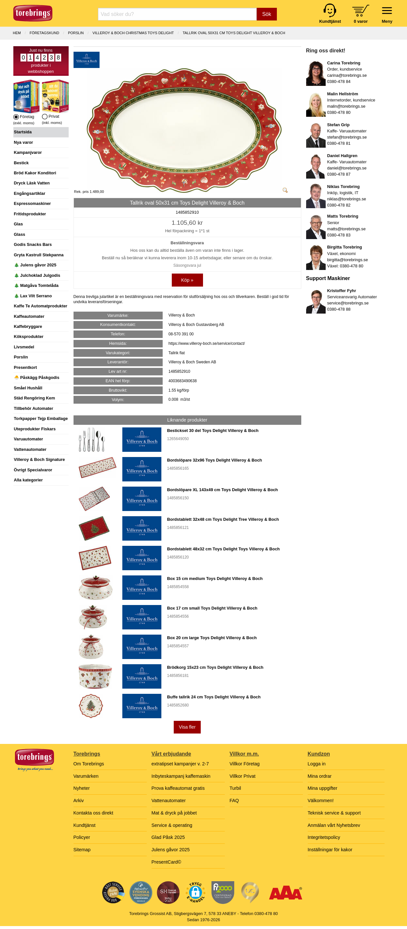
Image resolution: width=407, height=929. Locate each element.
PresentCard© (166, 862)
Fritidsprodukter (30, 213)
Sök (266, 14)
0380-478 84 (339, 81)
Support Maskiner (328, 278)
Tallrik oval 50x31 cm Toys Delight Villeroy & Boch (234, 33)
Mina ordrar (320, 776)
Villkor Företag (245, 763)
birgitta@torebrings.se (347, 259)
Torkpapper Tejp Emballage (41, 418)
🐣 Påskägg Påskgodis (37, 377)
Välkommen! (321, 800)
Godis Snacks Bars (33, 244)
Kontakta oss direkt (93, 812)
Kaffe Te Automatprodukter (40, 305)
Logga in (317, 763)
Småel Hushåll (28, 387)
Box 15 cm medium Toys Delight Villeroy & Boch (215, 578)
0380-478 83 (339, 235)
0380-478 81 (339, 143)
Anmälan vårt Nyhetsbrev (334, 825)
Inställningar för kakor (330, 849)
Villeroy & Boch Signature (39, 459)
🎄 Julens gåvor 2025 (35, 265)
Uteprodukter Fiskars (35, 428)
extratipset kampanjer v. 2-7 (180, 763)
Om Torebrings (89, 763)
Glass (19, 234)
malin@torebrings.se (346, 106)
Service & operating (172, 825)
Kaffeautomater (29, 316)
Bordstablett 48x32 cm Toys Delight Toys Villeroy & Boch (223, 548)
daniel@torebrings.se (347, 168)
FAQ (234, 800)
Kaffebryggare (28, 326)
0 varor (361, 21)
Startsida (23, 131)
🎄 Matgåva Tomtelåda (36, 285)
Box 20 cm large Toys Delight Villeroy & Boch (212, 637)
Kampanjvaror (28, 152)
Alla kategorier (28, 480)
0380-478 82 (339, 205)
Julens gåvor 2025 (171, 849)
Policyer (82, 837)
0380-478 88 (339, 309)
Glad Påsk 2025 (168, 837)
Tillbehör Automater (33, 408)
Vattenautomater (30, 449)
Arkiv (79, 800)
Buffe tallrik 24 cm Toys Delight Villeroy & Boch (214, 696)
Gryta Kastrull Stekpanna (39, 254)
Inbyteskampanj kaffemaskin (181, 776)
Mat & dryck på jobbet (174, 812)
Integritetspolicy (324, 837)
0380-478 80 (339, 112)
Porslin (21, 357)
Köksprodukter (29, 336)
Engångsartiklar (30, 193)
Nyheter (82, 788)
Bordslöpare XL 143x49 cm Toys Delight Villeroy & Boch (222, 489)
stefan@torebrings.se (347, 137)
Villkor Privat (243, 776)
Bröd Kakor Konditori (35, 172)
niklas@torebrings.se (346, 198)
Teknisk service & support (334, 812)
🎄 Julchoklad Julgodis (37, 275)
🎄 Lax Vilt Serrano (33, 295)
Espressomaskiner (32, 203)
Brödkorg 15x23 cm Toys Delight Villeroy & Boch (215, 667)
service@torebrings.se (348, 303)
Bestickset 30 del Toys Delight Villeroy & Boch (213, 430)
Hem (17, 33)
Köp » (187, 280)
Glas (18, 224)
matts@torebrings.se (346, 228)
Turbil (235, 788)
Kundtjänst (85, 825)
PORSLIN (76, 33)
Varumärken (86, 776)
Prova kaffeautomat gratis (178, 788)
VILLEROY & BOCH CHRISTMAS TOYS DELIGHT (133, 33)
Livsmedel (24, 346)
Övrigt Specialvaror (33, 469)
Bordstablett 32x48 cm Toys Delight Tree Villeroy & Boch (223, 519)
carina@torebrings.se (347, 75)
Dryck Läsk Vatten (32, 183)
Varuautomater (28, 439)
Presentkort (25, 367)
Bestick (21, 162)
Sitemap (82, 849)
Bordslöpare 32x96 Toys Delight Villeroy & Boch (214, 460)
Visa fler (187, 727)
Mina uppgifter (322, 788)
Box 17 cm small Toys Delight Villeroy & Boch (212, 608)
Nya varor (23, 142)
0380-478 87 (339, 174)
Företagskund (44, 33)
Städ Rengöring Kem (34, 398)
